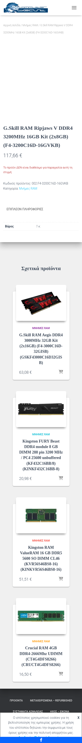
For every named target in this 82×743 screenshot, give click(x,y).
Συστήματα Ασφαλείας (28, 711)
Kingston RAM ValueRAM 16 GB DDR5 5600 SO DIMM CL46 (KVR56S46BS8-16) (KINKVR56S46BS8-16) (41, 558)
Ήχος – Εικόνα (59, 711)
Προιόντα (16, 700)
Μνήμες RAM (30, 25)
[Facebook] (41, 740)
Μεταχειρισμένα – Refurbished (51, 700)
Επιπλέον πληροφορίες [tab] (25, 209)
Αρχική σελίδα (11, 25)
